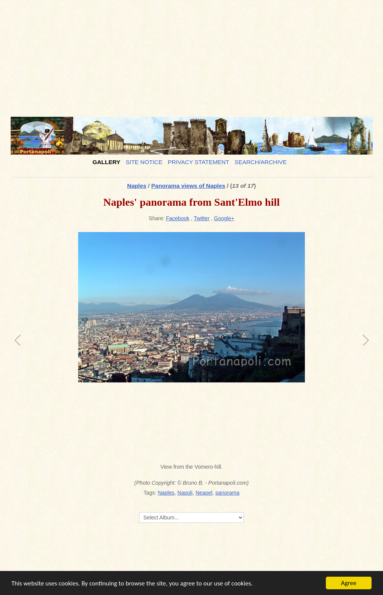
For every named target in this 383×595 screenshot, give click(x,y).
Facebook (177, 218)
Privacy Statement (198, 162)
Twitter (201, 218)
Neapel (204, 493)
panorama (227, 493)
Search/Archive (260, 162)
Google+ (224, 218)
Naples (136, 185)
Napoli (185, 493)
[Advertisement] (192, 55)
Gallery (106, 162)
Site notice (144, 162)
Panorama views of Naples (188, 185)
